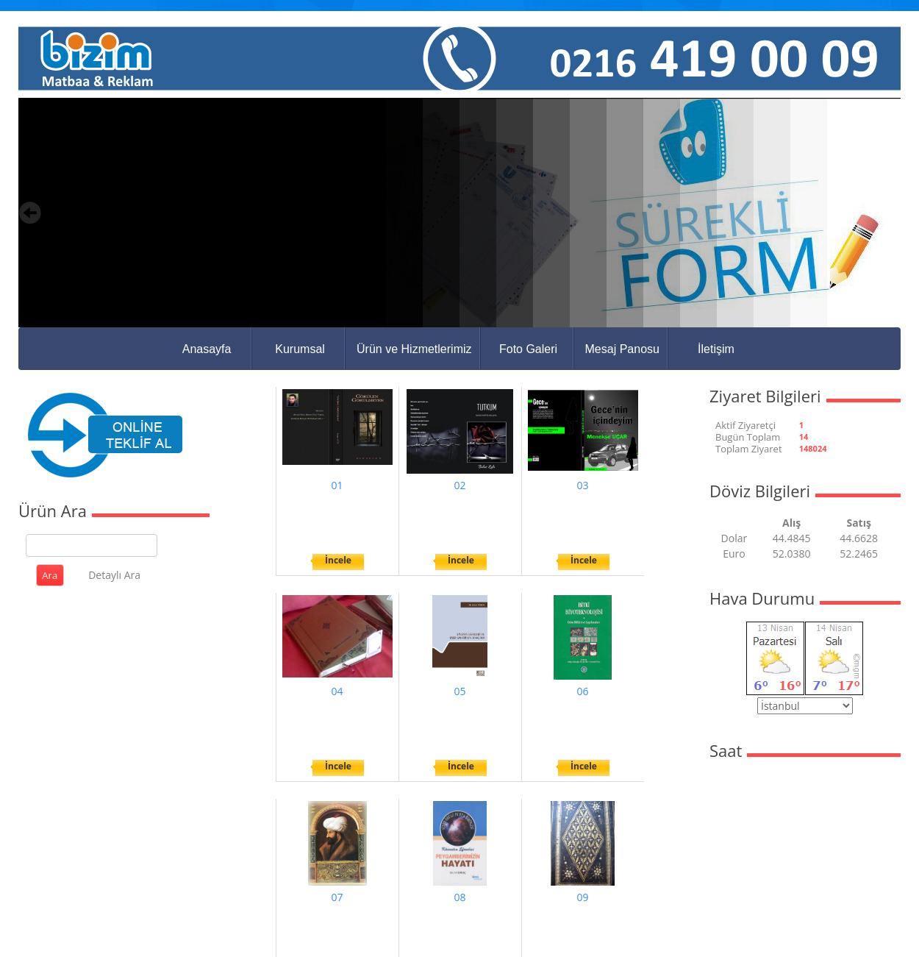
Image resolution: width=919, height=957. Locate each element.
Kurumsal (300, 349)
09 (582, 897)
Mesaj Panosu (622, 349)
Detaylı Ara (114, 575)
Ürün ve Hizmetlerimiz (414, 349)
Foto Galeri (528, 349)
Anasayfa (207, 349)
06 (582, 691)
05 (459, 691)
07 (337, 897)
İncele (338, 560)
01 (337, 485)
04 (337, 691)
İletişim (716, 349)
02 (459, 485)
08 (459, 897)
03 (582, 485)
